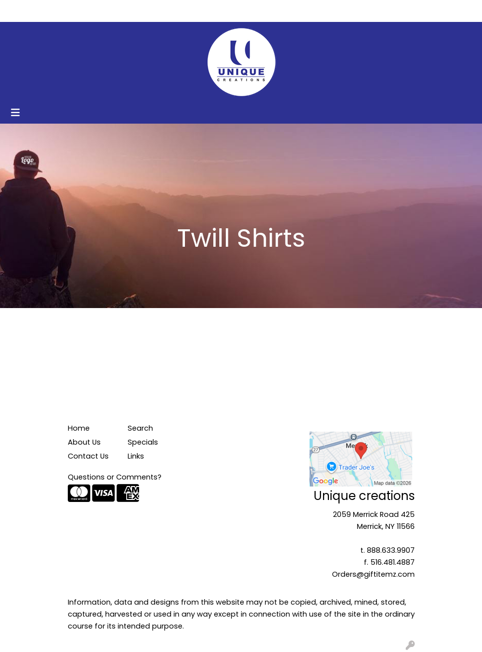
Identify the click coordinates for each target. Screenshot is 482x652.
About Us (57, 10)
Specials (143, 442)
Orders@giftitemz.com (373, 574)
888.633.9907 (391, 550)
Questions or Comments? (114, 477)
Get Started (157, 10)
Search (372, 10)
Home (21, 10)
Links (136, 456)
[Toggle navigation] (15, 113)
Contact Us (104, 10)
